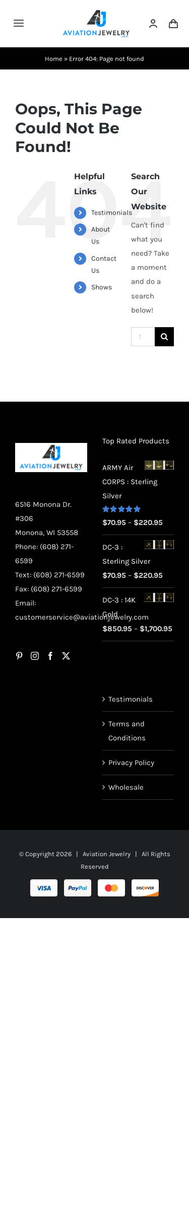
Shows (101, 287)
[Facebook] (50, 656)
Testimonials (111, 212)
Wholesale (126, 787)
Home (53, 58)
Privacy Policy (131, 762)
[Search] (164, 336)
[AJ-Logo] (96, 13)
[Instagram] (35, 656)
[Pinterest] (19, 656)
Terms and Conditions (127, 730)
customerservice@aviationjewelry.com (82, 617)
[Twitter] (66, 656)
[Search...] (143, 336)
